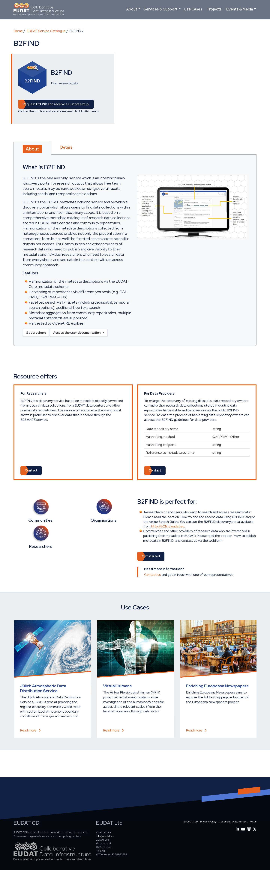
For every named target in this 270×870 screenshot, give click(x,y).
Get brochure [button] (36, 333)
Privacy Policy (208, 821)
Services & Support (161, 9)
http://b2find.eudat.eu (167, 526)
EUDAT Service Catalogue (46, 31)
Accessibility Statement (233, 821)
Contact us (152, 574)
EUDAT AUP (191, 821)
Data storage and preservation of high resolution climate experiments (131, 690)
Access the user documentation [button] (77, 333)
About (131, 9)
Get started (151, 556)
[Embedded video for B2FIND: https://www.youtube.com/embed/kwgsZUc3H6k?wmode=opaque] (176, 87)
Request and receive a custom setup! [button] (56, 104)
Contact (31, 470)
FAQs (253, 821)
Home (18, 31)
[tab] (32, 148)
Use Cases (193, 9)
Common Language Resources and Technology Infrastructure (211, 688)
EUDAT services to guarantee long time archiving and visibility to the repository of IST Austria (49, 690)
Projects (214, 9)
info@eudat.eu (105, 836)
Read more (25, 730)
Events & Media (239, 9)
